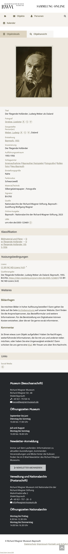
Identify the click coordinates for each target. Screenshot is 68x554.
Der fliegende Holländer (14, 240)
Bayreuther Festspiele (32, 163)
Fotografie (50, 163)
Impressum (42, 544)
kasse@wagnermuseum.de (25, 402)
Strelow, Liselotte (13, 121)
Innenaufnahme (12, 163)
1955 (17, 140)
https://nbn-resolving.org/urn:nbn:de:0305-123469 (33, 278)
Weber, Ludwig (12, 132)
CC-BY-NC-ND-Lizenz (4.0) (13, 267)
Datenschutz (30, 544)
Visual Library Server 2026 (7, 552)
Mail (30, 344)
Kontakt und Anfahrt (58, 544)
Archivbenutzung (26, 310)
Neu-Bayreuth (17, 166)
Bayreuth (9, 140)
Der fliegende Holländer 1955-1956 (14, 244)
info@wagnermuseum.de (25, 502)
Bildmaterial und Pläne (12, 238)
